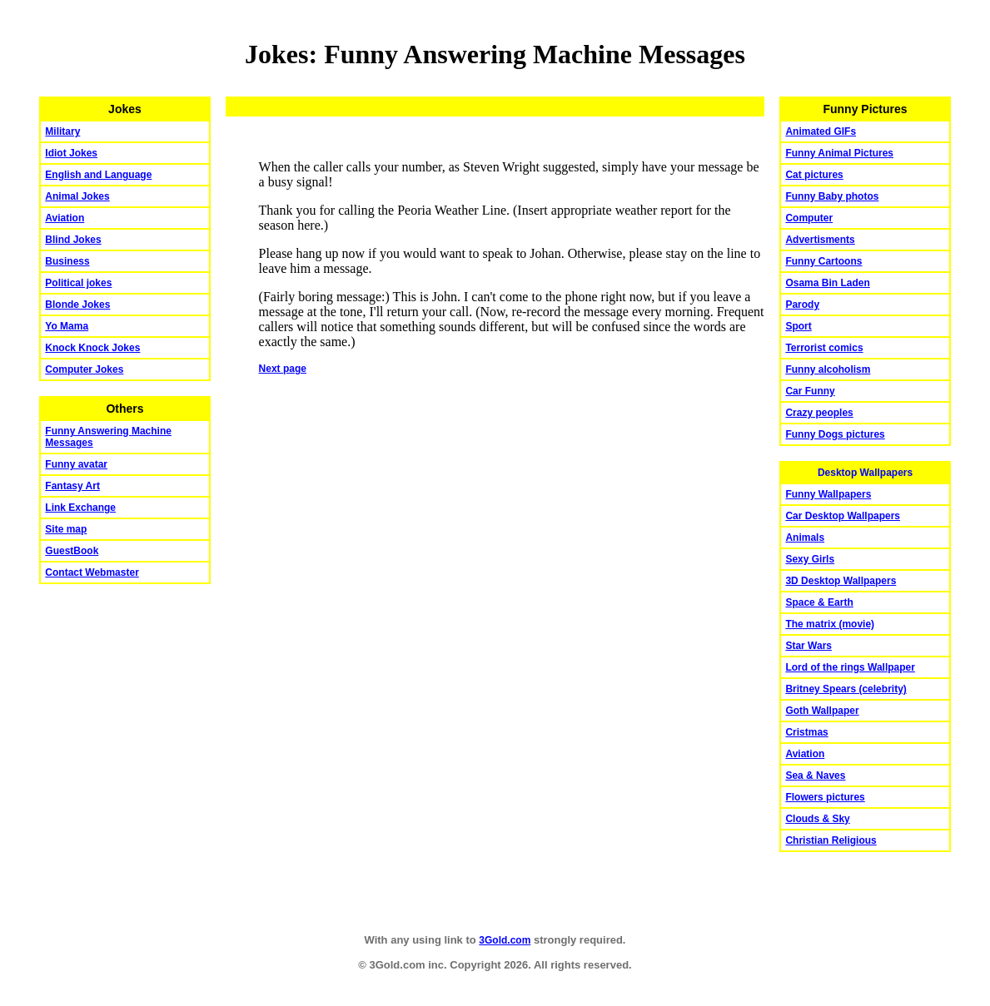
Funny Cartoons (823, 261)
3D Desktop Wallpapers (840, 581)
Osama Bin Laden (827, 283)
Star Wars (808, 646)
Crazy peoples (819, 413)
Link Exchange (80, 507)
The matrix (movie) (829, 624)
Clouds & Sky (817, 819)
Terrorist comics (824, 348)
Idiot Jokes (71, 153)
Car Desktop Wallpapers (842, 516)
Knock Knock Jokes (92, 348)
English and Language (98, 175)
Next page (282, 368)
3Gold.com (504, 940)
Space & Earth (819, 602)
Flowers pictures (824, 797)
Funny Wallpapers (828, 494)
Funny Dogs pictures (834, 434)
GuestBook (71, 551)
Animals (804, 537)
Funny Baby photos (831, 196)
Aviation (64, 218)
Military (62, 131)
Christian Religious (830, 840)
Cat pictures (814, 175)
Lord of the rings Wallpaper (850, 667)
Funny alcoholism (827, 369)
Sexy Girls (809, 559)
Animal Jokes (77, 196)
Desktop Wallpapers (865, 472)
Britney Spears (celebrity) (845, 689)
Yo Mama (66, 326)
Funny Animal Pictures (839, 153)
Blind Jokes (73, 239)
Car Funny (809, 391)
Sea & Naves (815, 775)
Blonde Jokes (77, 304)
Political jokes (78, 283)
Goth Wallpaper (821, 710)
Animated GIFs (820, 131)
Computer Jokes (84, 369)
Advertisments (819, 239)
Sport (798, 326)
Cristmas (806, 732)
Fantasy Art (72, 486)
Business (67, 261)
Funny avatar (76, 464)
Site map (66, 529)
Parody (802, 304)
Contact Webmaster (91, 572)
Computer (809, 218)
